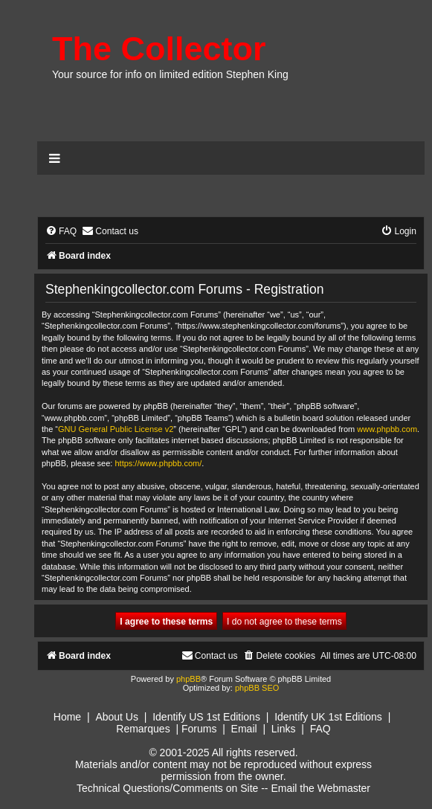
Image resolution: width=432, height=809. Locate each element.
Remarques (143, 729)
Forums (198, 729)
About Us (116, 717)
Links (283, 729)
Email (244, 729)
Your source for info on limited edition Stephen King (170, 74)
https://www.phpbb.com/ (158, 463)
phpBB (188, 678)
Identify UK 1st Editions (328, 717)
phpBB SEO (257, 687)
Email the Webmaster (320, 788)
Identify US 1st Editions (206, 717)
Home (67, 717)
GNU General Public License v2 (115, 429)
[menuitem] (61, 232)
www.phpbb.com (387, 429)
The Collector (159, 49)
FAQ (320, 729)
